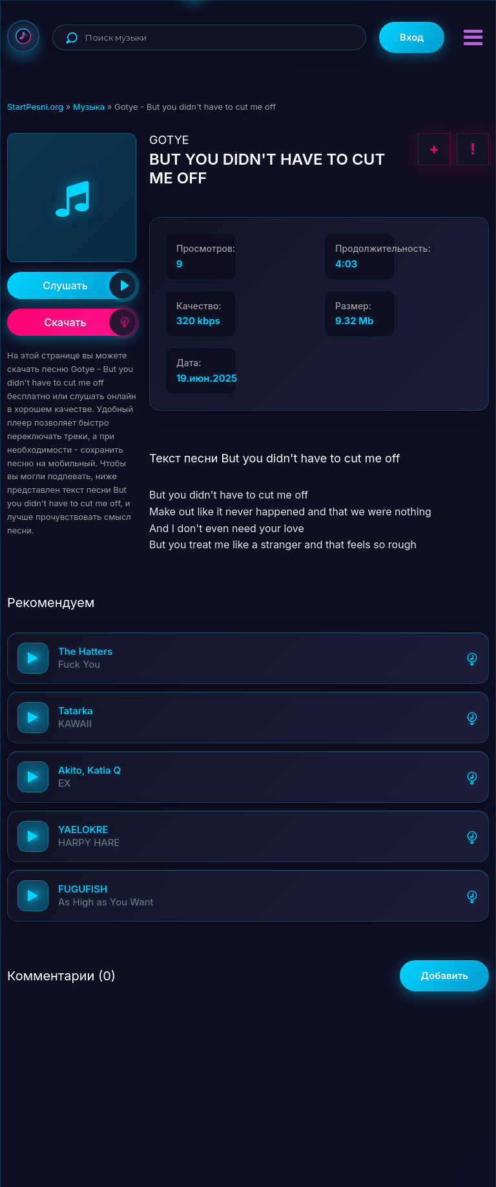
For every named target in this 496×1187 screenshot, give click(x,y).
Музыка (89, 106)
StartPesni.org (35, 106)
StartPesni (23, 36)
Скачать (90, 322)
